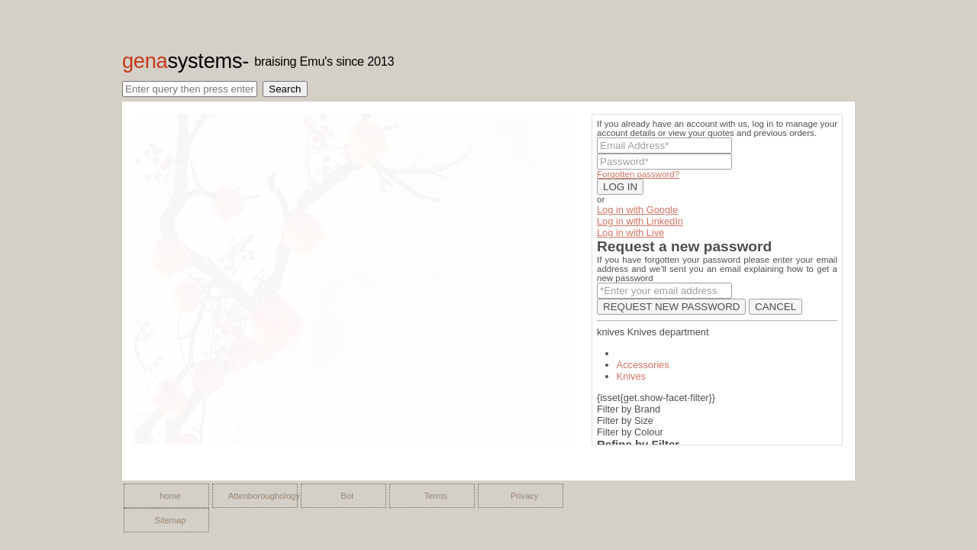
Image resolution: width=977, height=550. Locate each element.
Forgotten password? (638, 174)
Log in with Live (630, 232)
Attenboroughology (258, 495)
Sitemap (169, 520)
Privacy (525, 495)
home (170, 495)
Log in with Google (637, 209)
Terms (435, 495)
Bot (347, 495)
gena (182, 61)
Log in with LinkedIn (640, 221)
